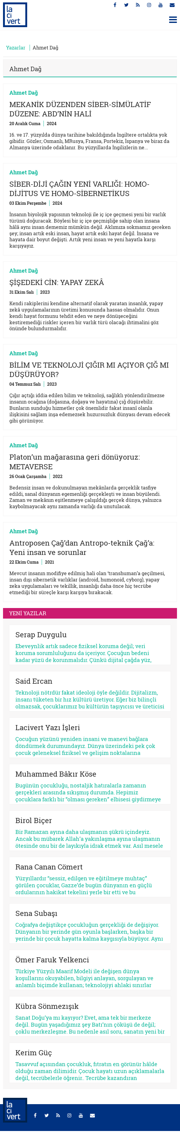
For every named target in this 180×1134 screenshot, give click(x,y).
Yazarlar (15, 47)
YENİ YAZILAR (27, 613)
